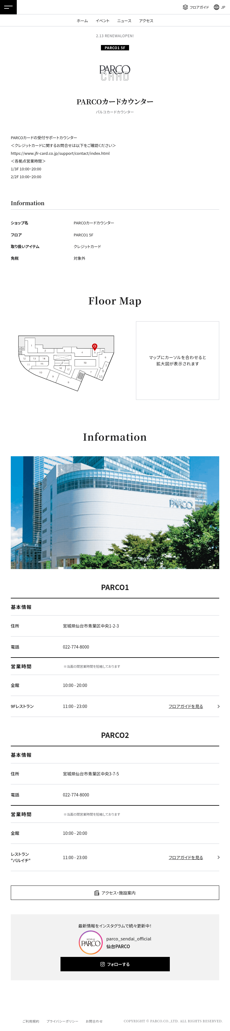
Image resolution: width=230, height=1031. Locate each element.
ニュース (124, 20)
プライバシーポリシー (62, 1021)
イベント (102, 20)
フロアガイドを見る (186, 706)
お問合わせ (94, 1021)
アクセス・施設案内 (119, 893)
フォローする (118, 964)
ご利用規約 (30, 1021)
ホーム (82, 20)
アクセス (146, 20)
